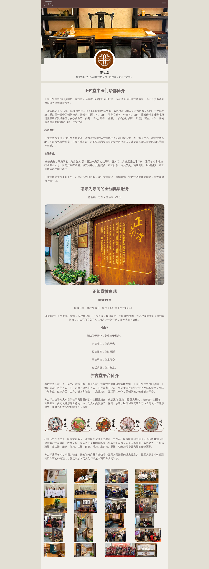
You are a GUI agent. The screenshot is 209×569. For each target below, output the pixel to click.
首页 (49, 4)
